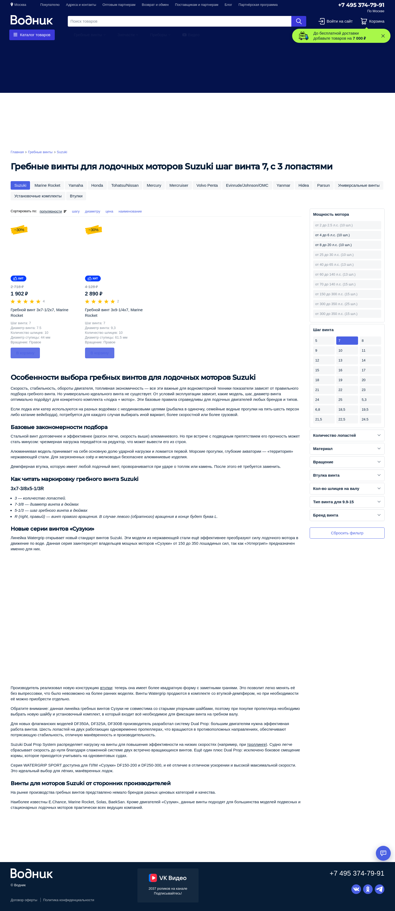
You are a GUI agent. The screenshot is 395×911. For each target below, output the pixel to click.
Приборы (158, 34)
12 (317, 360)
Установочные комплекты (38, 196)
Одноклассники (368, 889)
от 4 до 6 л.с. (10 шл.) (332, 235)
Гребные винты (88, 34)
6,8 (317, 409)
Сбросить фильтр (347, 533)
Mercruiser (178, 185)
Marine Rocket (47, 185)
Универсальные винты (359, 185)
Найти (298, 21)
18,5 (341, 409)
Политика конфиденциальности (68, 900)
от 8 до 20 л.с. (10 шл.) (333, 245)
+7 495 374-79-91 (361, 5)
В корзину (25, 353)
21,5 (318, 419)
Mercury (154, 185)
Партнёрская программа (258, 5)
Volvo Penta (207, 185)
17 (363, 370)
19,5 (365, 409)
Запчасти (126, 34)
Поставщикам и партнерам (196, 5)
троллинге (256, 744)
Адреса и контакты (81, 5)
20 (363, 380)
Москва (20, 5)
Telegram (379, 889)
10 (340, 350)
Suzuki (20, 185)
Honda (97, 185)
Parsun (323, 185)
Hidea (304, 185)
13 (340, 360)
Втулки (76, 196)
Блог (228, 5)
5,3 (364, 400)
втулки (106, 687)
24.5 (365, 419)
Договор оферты (24, 900)
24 (317, 400)
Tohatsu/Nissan (125, 185)
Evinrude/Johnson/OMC (247, 185)
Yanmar (283, 185)
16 (340, 370)
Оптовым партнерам (119, 5)
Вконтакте (356, 889)
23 (363, 390)
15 (317, 370)
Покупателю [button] (50, 5)
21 (317, 390)
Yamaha (76, 185)
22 (340, 390)
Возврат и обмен (155, 5)
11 (363, 350)
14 (363, 360)
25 (340, 400)
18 (317, 380)
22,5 (341, 419)
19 (340, 380)
